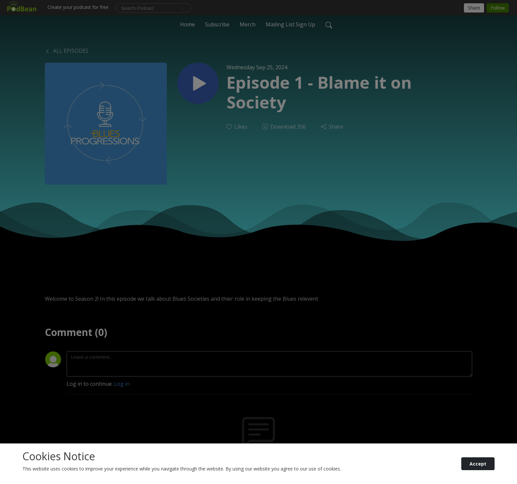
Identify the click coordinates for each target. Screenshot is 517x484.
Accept (478, 464)
